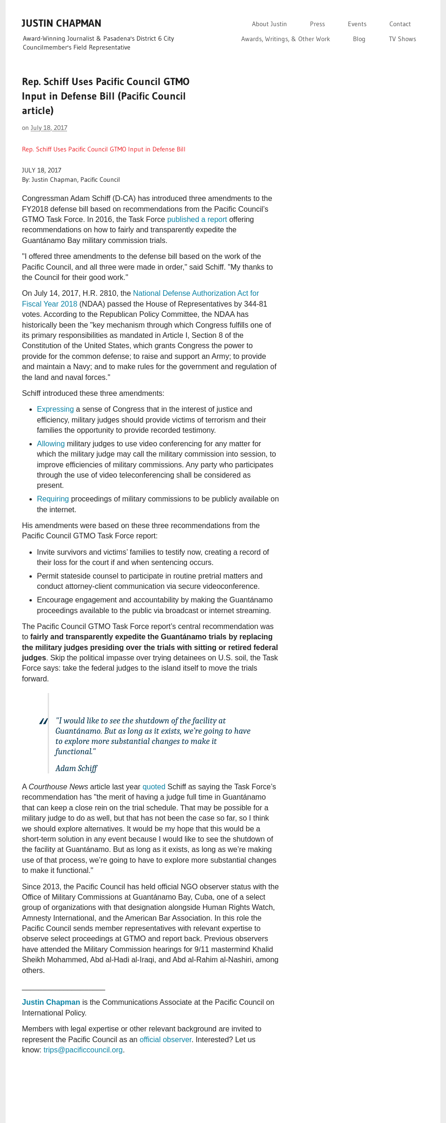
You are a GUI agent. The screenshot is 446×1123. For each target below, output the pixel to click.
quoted (154, 787)
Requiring (53, 499)
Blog (359, 39)
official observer (166, 1040)
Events (357, 24)
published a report (197, 219)
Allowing (51, 444)
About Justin (269, 24)
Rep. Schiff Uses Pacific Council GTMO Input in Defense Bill (104, 149)
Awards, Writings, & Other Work (285, 39)
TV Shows (402, 39)
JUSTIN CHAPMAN (61, 23)
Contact (400, 24)
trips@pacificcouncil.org (82, 1050)
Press (317, 24)
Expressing (55, 409)
